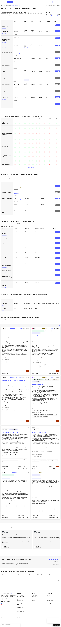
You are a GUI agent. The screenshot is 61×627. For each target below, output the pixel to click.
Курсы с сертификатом (20, 596)
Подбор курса (49, 603)
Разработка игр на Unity (54, 580)
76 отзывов (15, 74)
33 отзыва (15, 55)
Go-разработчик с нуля (7, 138)
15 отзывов (15, 68)
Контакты (18, 608)
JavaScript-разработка (53, 574)
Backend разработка (29, 580)
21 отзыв (15, 81)
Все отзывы (57, 527)
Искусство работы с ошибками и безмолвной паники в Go (7, 133)
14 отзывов (20, 328)
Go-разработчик (5, 127)
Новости (48, 595)
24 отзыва (15, 87)
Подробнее (4, 28)
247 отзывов (16, 201)
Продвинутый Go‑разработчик (5, 147)
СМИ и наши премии (20, 610)
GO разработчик (6, 478)
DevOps (2, 580)
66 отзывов (15, 94)
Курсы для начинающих (21, 599)
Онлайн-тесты (34, 595)
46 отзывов (15, 34)
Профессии (34, 599)
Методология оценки (20, 607)
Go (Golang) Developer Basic (6, 156)
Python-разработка (17, 574)
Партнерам (49, 599)
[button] (28, 551)
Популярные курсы (20, 595)
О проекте (18, 606)
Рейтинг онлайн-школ (20, 611)
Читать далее (4, 544)
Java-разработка (28, 574)
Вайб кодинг (3, 574)
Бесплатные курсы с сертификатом (23, 603)
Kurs (3, 1)
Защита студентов (50, 600)
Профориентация (35, 596)
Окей (18, 622)
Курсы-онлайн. (7, 593)
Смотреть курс (4, 235)
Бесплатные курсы (20, 600)
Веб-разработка (40, 574)
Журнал (48, 596)
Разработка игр (40, 580)
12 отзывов (15, 100)
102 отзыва (15, 61)
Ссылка (3, 305)
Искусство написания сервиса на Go (6, 123)
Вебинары (33, 600)
